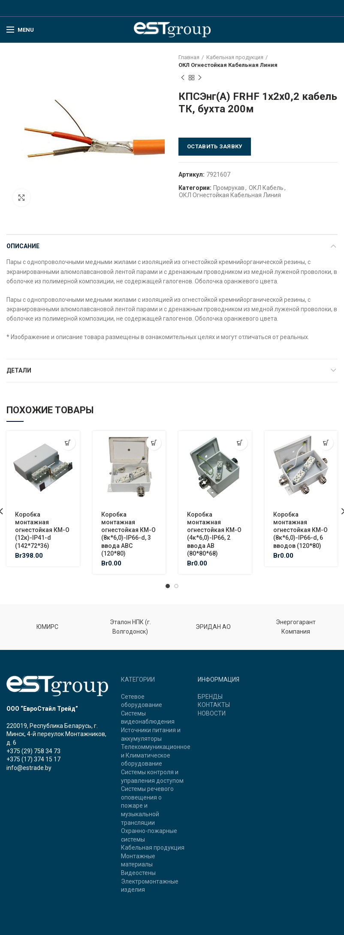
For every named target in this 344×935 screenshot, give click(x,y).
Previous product (182, 78)
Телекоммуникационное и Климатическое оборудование (155, 755)
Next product (199, 78)
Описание (22, 246)
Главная (188, 57)
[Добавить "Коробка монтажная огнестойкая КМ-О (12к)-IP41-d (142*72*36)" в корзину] (67, 442)
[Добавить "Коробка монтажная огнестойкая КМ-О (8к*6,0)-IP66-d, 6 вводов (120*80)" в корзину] (325, 442)
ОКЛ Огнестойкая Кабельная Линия (228, 65)
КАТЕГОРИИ (138, 679)
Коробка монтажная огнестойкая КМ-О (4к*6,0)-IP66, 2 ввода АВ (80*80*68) (214, 534)
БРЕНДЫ (210, 696)
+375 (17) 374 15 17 (33, 759)
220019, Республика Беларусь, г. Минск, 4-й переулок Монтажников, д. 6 (56, 734)
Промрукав (228, 187)
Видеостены (138, 872)
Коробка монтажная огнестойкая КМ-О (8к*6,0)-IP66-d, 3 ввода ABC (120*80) (128, 534)
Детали (18, 370)
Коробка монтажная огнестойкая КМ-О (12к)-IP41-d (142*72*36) (42, 530)
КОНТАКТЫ (214, 704)
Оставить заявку (214, 146)
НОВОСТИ (212, 713)
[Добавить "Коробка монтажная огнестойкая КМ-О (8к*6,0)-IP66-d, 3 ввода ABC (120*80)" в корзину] (153, 442)
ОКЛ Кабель (266, 187)
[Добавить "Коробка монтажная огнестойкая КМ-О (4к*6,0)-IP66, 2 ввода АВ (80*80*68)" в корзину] (239, 442)
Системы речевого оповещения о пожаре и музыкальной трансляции (147, 805)
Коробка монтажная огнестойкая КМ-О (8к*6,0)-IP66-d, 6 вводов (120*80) (300, 530)
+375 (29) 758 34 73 (33, 751)
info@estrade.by (28, 767)
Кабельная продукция (234, 57)
